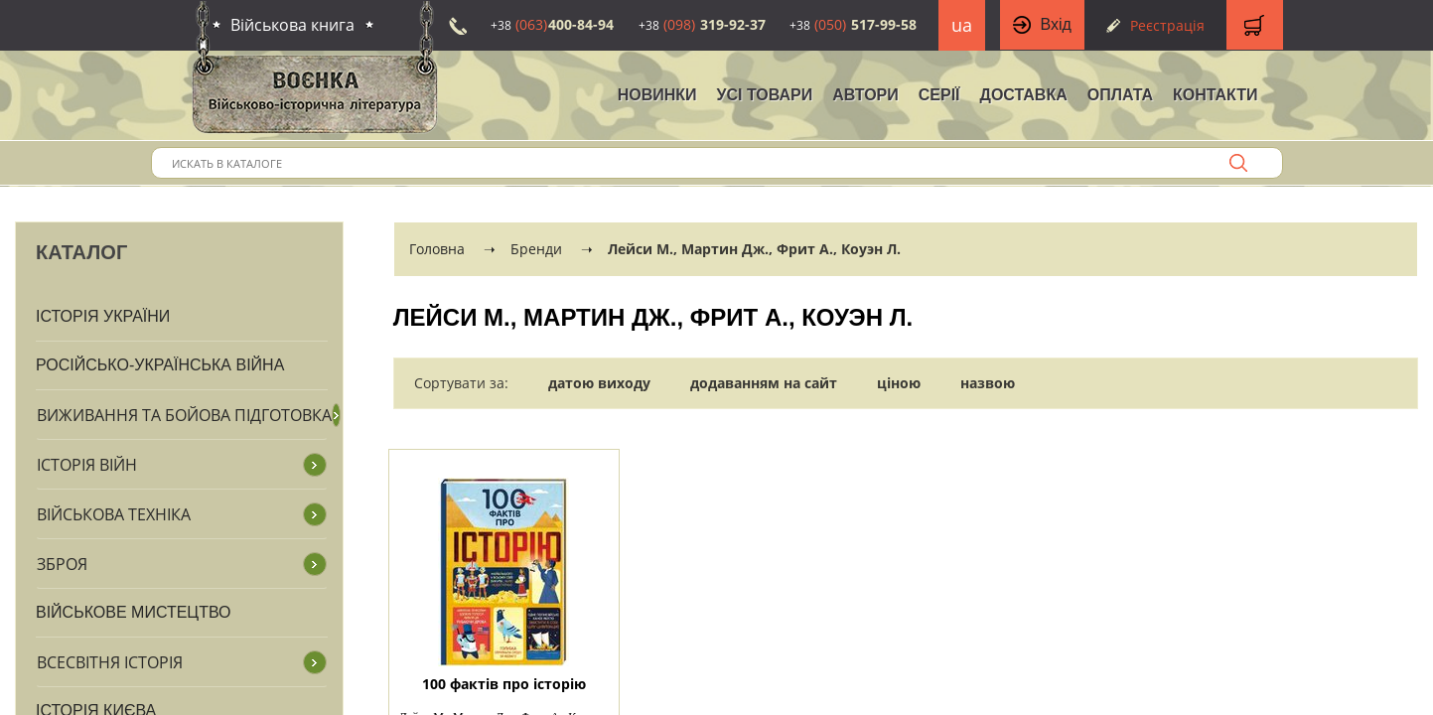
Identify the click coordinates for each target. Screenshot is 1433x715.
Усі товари (765, 94)
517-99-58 (853, 24)
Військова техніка (114, 514)
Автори (865, 94)
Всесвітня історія (110, 662)
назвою (987, 382)
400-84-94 (552, 24)
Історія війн (87, 465)
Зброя (62, 564)
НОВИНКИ (657, 94)
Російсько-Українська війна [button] (160, 365)
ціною (899, 382)
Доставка (1024, 94)
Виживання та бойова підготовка (184, 415)
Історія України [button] (103, 316)
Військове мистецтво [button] (133, 612)
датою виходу (599, 382)
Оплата (1120, 94)
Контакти (1215, 94)
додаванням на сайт (763, 382)
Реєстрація (1167, 25)
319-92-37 (702, 24)
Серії (939, 94)
